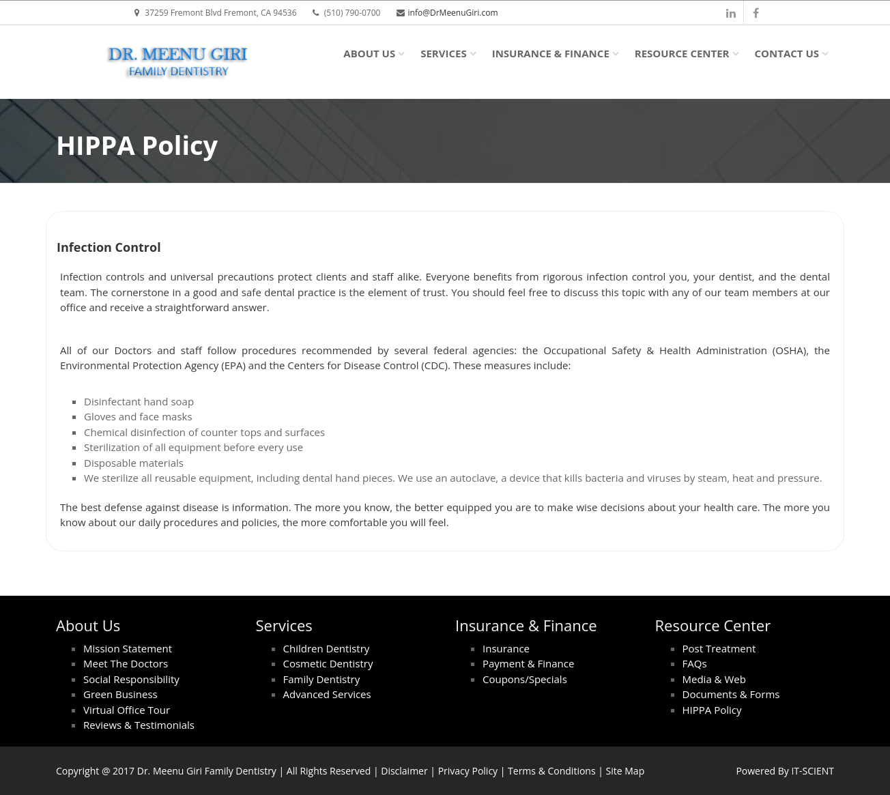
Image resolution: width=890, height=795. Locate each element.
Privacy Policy (468, 770)
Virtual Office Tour (126, 710)
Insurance (506, 648)
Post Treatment (719, 648)
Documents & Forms (731, 694)
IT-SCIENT (812, 770)
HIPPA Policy (712, 710)
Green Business (120, 694)
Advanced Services (327, 694)
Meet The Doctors (125, 663)
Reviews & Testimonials (139, 725)
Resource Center (682, 53)
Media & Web (714, 679)
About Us (369, 53)
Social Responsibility (131, 679)
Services (443, 53)
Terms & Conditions (552, 770)
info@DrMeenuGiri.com (453, 12)
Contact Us (787, 53)
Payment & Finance (528, 663)
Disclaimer (404, 770)
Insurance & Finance (550, 53)
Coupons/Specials (525, 679)
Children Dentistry (326, 648)
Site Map (625, 770)
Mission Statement (127, 648)
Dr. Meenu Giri (169, 770)
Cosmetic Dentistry (328, 663)
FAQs (695, 663)
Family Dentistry (321, 679)
